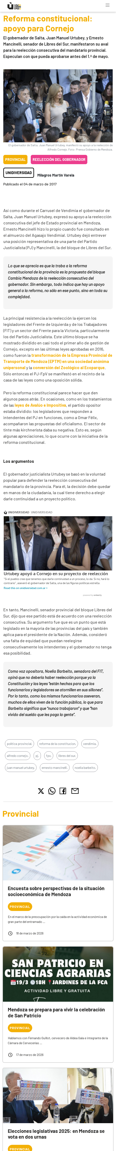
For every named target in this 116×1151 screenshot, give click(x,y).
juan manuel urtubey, (21, 770)
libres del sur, (67, 758)
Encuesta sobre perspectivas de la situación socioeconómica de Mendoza (56, 893)
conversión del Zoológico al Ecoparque (69, 367)
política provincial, (19, 746)
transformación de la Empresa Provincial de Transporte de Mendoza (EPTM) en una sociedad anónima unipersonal (57, 361)
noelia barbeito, (85, 770)
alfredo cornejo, (17, 758)
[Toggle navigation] (107, 5)
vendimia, (90, 746)
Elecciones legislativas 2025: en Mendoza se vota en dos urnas (56, 1136)
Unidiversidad (19, 172)
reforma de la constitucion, (57, 746)
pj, (37, 758)
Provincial (15, 159)
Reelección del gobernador (59, 159)
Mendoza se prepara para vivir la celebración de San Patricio (56, 1014)
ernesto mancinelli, (55, 770)
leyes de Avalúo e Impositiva (40, 405)
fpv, (48, 758)
